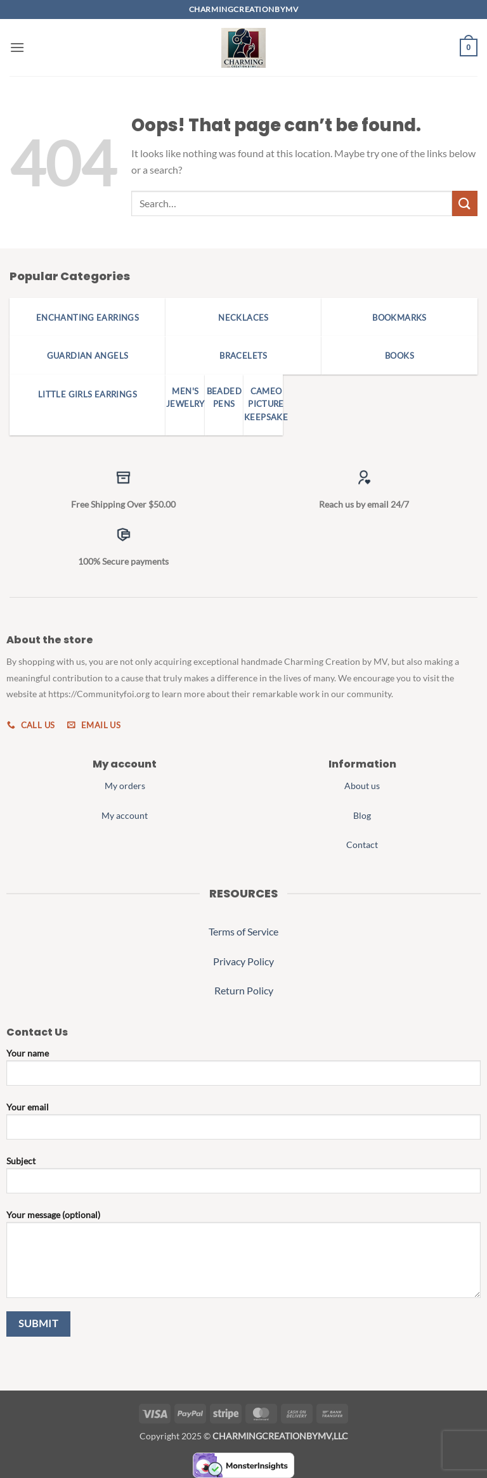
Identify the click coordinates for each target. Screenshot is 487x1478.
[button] (17, 47)
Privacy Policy (243, 961)
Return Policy (243, 990)
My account (124, 815)
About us (362, 785)
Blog (362, 815)
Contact (362, 844)
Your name (243, 1072)
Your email (243, 1126)
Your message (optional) (243, 1258)
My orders (125, 785)
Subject (243, 1179)
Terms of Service (243, 931)
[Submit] (464, 203)
